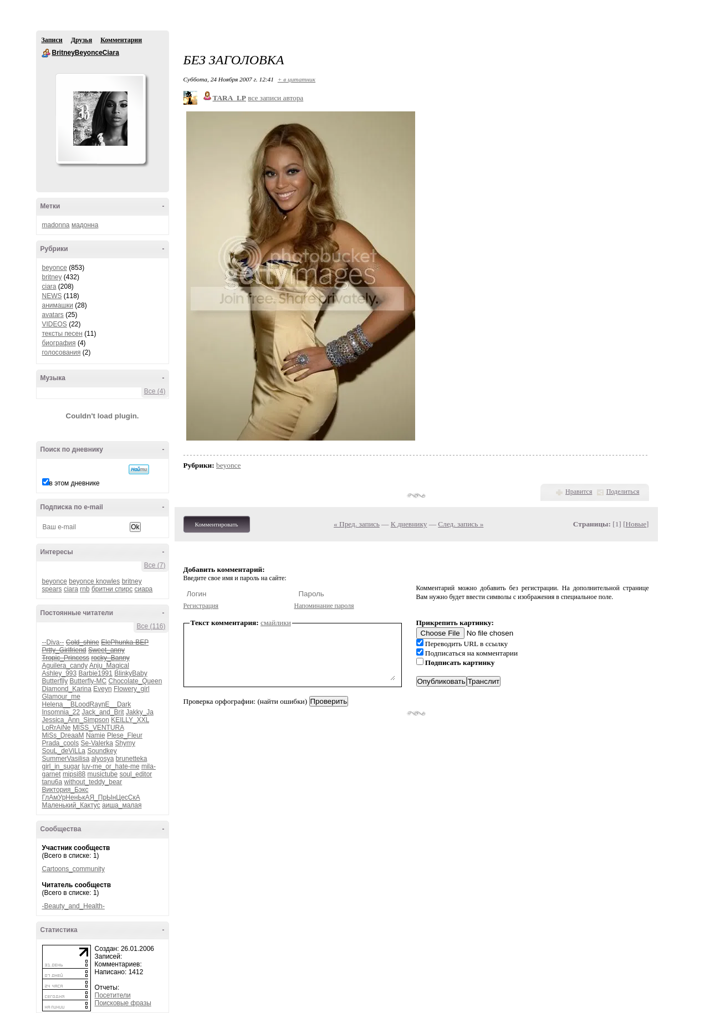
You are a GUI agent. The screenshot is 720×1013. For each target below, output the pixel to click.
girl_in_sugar (61, 766)
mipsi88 (74, 774)
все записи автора (275, 98)
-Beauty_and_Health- (73, 906)
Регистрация (201, 606)
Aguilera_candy (65, 665)
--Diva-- (53, 642)
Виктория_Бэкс (65, 790)
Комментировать (216, 524)
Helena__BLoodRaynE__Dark (86, 704)
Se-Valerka (97, 743)
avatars (53, 315)
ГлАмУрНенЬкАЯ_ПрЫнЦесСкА (91, 797)
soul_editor (136, 774)
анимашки (58, 305)
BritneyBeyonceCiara (46, 53)
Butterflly (55, 681)
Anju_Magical (109, 665)
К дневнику (409, 524)
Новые (636, 524)
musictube (103, 774)
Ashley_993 (59, 673)
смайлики (276, 622)
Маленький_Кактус (71, 805)
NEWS (52, 296)
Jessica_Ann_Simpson (75, 720)
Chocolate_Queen (135, 681)
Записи (52, 40)
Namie (95, 735)
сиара (144, 589)
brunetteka (131, 759)
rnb (84, 589)
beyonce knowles (94, 581)
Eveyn (102, 689)
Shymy (125, 743)
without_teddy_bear (93, 782)
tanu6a (52, 782)
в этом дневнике (74, 483)
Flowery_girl (132, 689)
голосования (61, 352)
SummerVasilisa (66, 759)
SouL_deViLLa (64, 751)
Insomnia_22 (61, 712)
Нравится (578, 491)
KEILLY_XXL (130, 720)
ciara (49, 286)
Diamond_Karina (66, 689)
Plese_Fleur (124, 735)
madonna (56, 225)
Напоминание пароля (324, 606)
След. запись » (460, 524)
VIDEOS (54, 324)
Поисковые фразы (123, 1003)
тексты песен (62, 333)
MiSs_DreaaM (63, 735)
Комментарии (121, 40)
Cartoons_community (73, 869)
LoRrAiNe (56, 727)
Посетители (113, 995)
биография (59, 343)
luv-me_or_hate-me (111, 766)
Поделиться (623, 491)
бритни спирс (111, 589)
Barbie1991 (96, 673)
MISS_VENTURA (98, 727)
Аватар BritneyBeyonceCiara (100, 118)
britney (52, 277)
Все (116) (150, 626)
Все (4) (155, 391)
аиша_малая (121, 805)
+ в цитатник (296, 79)
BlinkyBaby (130, 673)
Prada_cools (60, 743)
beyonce (54, 268)
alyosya (102, 759)
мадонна (85, 225)
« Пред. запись (357, 524)
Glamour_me (61, 696)
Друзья (81, 40)
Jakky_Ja (140, 712)
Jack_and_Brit (103, 712)
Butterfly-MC (88, 681)
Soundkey (101, 751)
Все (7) (155, 565)
